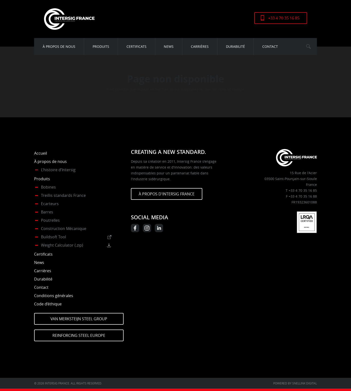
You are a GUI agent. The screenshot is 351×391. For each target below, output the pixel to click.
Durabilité (235, 46)
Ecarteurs (50, 203)
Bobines (48, 187)
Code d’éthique (48, 304)
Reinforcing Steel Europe (78, 335)
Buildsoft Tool (53, 237)
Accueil (40, 153)
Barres (47, 212)
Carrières (200, 46)
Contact (270, 46)
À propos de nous (59, 46)
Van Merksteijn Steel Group (78, 318)
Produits (101, 46)
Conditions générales (53, 295)
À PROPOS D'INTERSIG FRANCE (167, 194)
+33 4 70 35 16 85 (283, 18)
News (169, 46)
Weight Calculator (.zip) (62, 245)
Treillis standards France (63, 195)
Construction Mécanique (63, 228)
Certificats (136, 46)
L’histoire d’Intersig (58, 169)
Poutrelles (50, 220)
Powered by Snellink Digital (295, 383)
